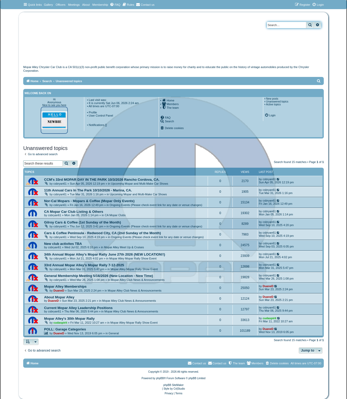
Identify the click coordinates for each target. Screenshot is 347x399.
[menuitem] (115, 5)
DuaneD (58, 290)
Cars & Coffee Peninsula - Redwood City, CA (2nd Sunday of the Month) (102, 233)
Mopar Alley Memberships (65, 286)
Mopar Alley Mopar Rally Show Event (133, 258)
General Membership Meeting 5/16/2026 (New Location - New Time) (98, 276)
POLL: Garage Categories (65, 329)
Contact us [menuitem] (217, 363)
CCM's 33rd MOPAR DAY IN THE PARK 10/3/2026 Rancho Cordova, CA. (101, 180)
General (114, 333)
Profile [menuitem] (93, 112)
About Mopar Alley (59, 297)
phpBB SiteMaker (173, 385)
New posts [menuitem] (272, 98)
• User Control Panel (100, 115)
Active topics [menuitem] (273, 104)
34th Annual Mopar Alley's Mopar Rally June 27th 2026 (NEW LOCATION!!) (104, 254)
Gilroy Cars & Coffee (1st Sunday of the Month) (82, 222)
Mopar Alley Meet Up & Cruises (124, 247)
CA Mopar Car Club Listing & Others (73, 212)
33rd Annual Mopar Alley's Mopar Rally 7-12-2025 (84, 265)
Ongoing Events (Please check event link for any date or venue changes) (156, 205)
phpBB (160, 378)
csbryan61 (60, 183)
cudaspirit (60, 322)
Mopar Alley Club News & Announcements (138, 279)
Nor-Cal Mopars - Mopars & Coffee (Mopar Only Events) (89, 201)
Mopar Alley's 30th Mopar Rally (69, 319)
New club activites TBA (63, 244)
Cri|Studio (179, 388)
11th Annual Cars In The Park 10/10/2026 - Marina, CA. (88, 190)
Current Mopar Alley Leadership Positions (78, 308)
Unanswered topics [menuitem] (277, 101)
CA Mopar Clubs (115, 215)
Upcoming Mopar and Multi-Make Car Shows (139, 183)
